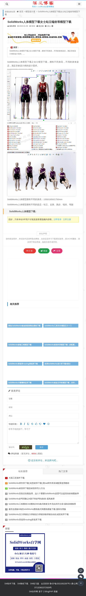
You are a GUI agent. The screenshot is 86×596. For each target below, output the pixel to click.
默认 (49, 26)
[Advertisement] (47, 279)
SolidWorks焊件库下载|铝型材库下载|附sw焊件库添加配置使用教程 (39, 483)
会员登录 (45, 583)
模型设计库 (30, 11)
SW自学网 (33, 591)
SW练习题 (34, 583)
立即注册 (67, 219)
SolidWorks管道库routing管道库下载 (25, 519)
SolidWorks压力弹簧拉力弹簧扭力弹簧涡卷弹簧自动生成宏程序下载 (39, 514)
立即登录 (57, 219)
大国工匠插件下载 (17, 477)
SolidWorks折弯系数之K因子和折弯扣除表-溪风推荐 (32, 498)
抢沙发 (41, 26)
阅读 (43, 250)
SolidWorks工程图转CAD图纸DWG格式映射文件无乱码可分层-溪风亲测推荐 (42, 504)
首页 (21, 11)
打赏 (30, 250)
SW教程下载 (22, 583)
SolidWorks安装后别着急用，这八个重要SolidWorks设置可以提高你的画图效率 (44, 493)
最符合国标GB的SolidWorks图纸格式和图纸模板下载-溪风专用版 (37, 509)
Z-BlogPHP (48, 591)
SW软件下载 (9, 583)
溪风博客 (12, 26)
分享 (56, 251)
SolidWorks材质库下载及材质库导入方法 (27, 488)
